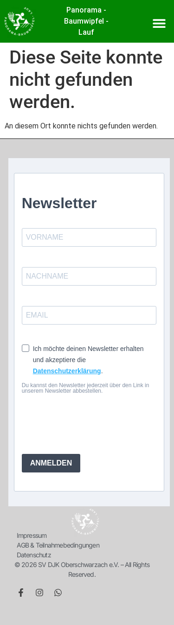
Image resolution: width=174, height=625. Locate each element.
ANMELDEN (51, 463)
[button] (158, 23)
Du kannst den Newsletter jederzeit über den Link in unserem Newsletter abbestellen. (85, 388)
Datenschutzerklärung (67, 371)
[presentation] (78, 420)
